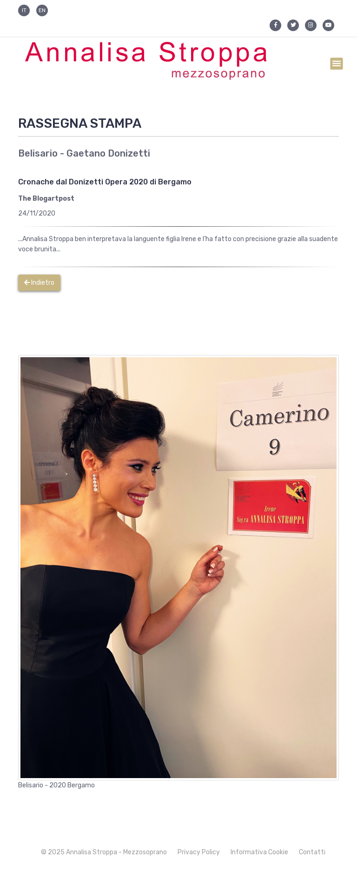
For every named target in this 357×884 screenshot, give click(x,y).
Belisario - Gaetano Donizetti (84, 153)
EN (42, 10)
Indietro (39, 283)
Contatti (312, 852)
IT (24, 10)
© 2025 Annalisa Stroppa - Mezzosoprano (104, 852)
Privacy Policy (199, 852)
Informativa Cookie (259, 852)
